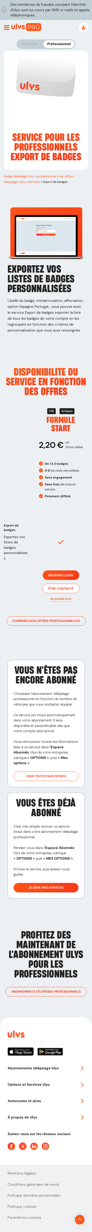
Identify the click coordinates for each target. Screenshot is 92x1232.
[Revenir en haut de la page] (79, 1219)
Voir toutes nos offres (46, 776)
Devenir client (61, 575)
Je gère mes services (46, 887)
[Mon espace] (83, 27)
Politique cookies (22, 1206)
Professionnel (59, 44)
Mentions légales (22, 1173)
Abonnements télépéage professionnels (46, 991)
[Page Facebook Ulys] (11, 1146)
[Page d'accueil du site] (16, 1035)
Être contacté (61, 588)
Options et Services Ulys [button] (46, 1084)
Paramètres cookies (24, 1217)
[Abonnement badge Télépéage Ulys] (26, 27)
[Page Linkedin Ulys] (34, 1146)
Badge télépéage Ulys (19, 176)
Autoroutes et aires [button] (46, 1101)
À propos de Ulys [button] (46, 1117)
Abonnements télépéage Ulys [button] (46, 1068)
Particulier (30, 44)
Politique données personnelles (34, 1195)
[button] (61, 599)
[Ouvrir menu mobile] (6, 27)
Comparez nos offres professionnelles (46, 620)
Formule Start (60, 424)
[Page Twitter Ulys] (23, 1146)
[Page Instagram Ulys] (45, 1146)
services (34, 182)
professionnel (46, 176)
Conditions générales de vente (33, 1184)
